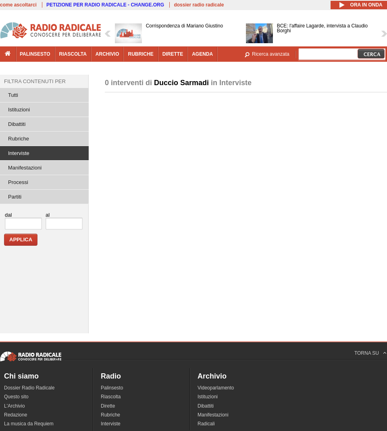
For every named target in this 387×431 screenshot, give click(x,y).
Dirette (108, 406)
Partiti (14, 197)
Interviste (18, 153)
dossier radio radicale (199, 5)
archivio (107, 54)
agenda (202, 54)
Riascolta (111, 397)
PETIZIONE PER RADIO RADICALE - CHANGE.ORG (105, 5)
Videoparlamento (216, 388)
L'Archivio (14, 406)
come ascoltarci (18, 5)
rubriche (140, 54)
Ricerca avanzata (270, 54)
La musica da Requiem (29, 424)
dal (8, 215)
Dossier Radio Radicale (29, 388)
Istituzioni (19, 110)
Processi (18, 182)
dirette (172, 54)
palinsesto (35, 54)
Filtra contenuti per (35, 81)
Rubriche (18, 139)
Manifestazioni (25, 168)
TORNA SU (366, 353)
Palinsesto (112, 388)
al (48, 215)
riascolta (73, 54)
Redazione (15, 415)
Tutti (13, 95)
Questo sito (16, 397)
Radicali (206, 424)
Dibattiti (16, 124)
